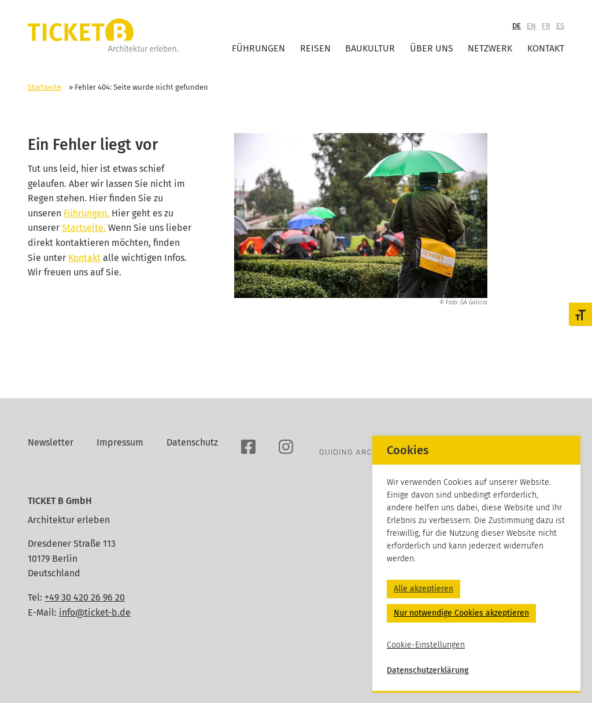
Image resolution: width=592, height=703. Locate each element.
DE (516, 25)
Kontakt (545, 48)
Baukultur (370, 48)
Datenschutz (192, 442)
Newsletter (50, 442)
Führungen (258, 48)
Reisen (315, 48)
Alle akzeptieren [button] (423, 589)
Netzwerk (490, 48)
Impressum (120, 442)
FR (546, 25)
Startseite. (84, 227)
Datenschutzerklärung (428, 670)
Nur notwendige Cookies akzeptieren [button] (461, 613)
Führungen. (86, 213)
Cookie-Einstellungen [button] (426, 645)
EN (531, 25)
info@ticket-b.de (95, 612)
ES (560, 25)
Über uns (431, 48)
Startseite (44, 87)
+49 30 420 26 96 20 (85, 597)
